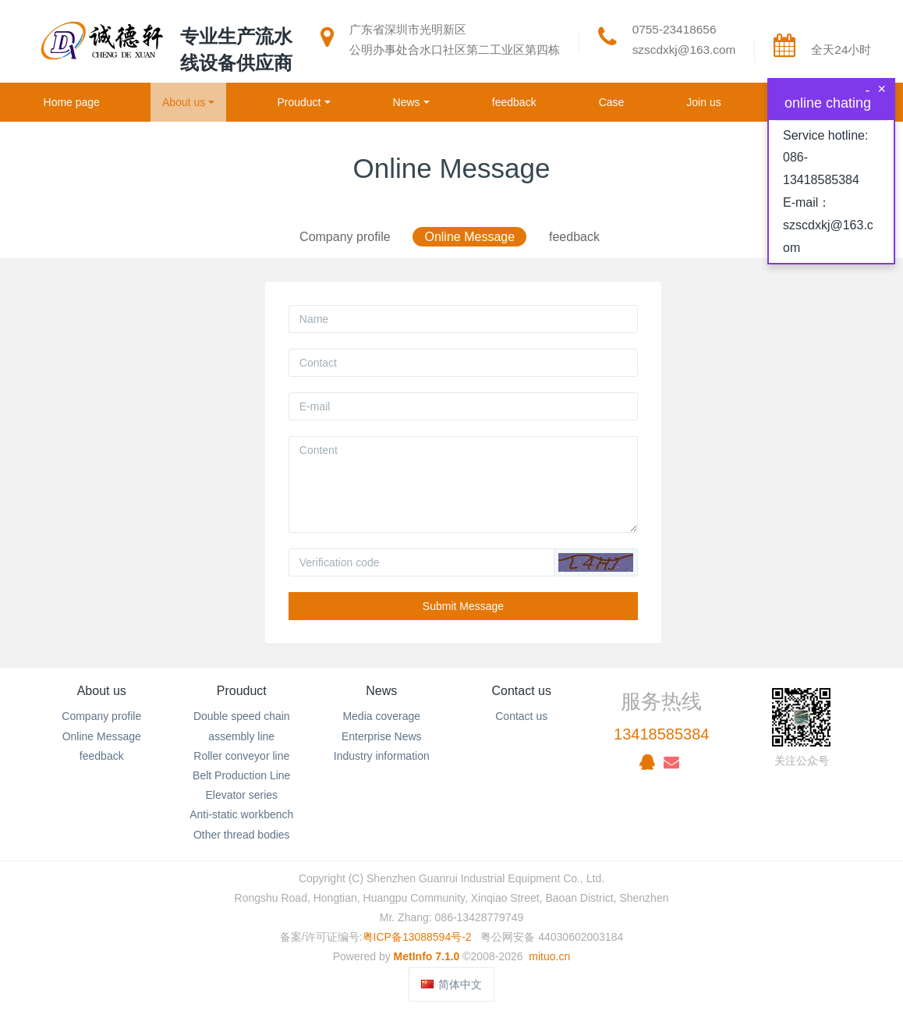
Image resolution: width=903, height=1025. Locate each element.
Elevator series (241, 795)
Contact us (521, 690)
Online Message (469, 236)
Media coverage (381, 716)
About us (101, 690)
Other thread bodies (241, 834)
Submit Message (463, 606)
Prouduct (242, 690)
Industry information (382, 756)
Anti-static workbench (241, 814)
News (381, 690)
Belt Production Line (241, 775)
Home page (72, 102)
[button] (595, 562)
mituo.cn (549, 956)
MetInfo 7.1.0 (427, 956)
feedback (574, 236)
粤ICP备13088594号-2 (417, 937)
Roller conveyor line (241, 756)
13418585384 (661, 734)
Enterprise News (382, 736)
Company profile (345, 236)
